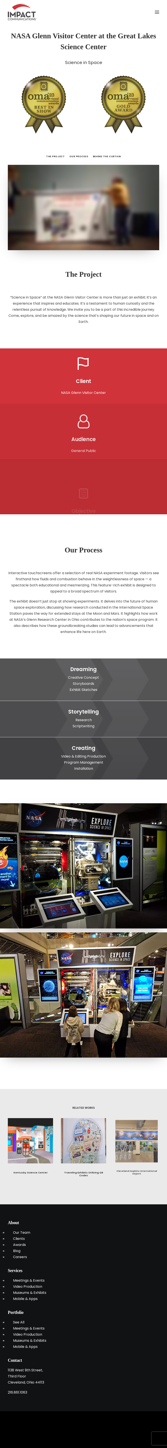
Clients (19, 1238)
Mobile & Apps (25, 1298)
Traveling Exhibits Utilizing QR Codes (83, 1164)
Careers (20, 1256)
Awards (19, 1244)
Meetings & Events (29, 1280)
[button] (157, 12)
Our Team (21, 1232)
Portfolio (15, 1312)
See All (18, 1322)
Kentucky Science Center (30, 1168)
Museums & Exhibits (29, 1292)
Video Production (27, 1286)
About (13, 1222)
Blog (16, 1250)
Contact (15, 1360)
